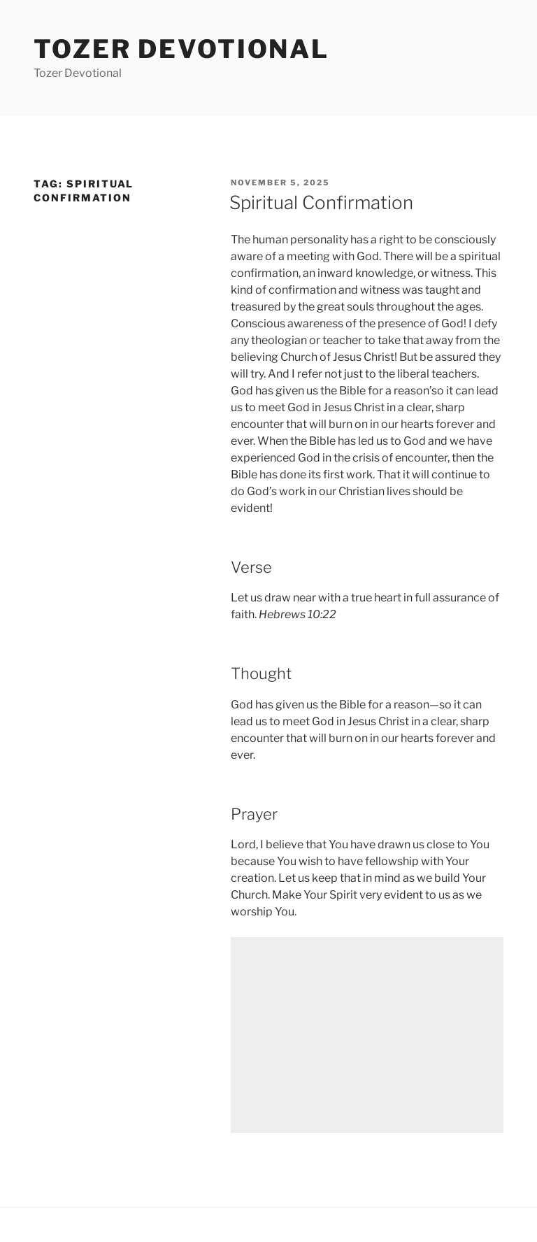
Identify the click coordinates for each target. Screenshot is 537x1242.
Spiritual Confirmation (321, 202)
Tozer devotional (181, 49)
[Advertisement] (367, 1035)
